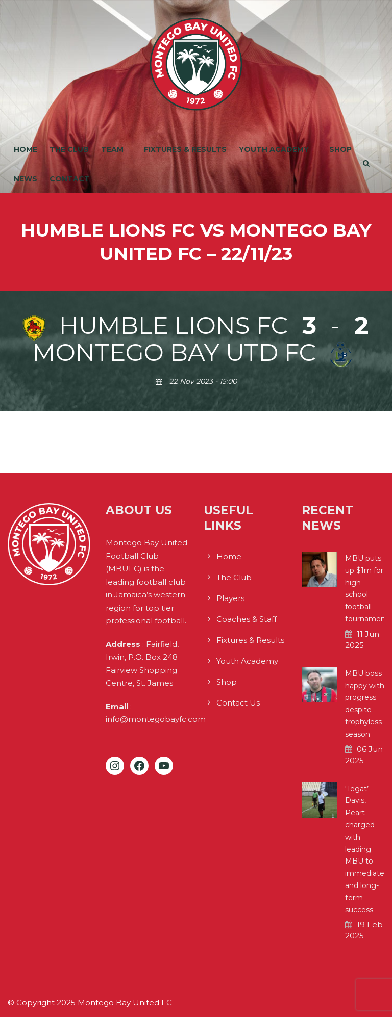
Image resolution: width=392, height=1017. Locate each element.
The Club (69, 149)
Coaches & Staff (246, 619)
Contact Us (238, 703)
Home (25, 149)
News (25, 179)
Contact (70, 179)
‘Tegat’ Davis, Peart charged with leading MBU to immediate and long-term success (364, 849)
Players (230, 598)
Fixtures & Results (185, 149)
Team (112, 149)
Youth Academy (274, 149)
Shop (340, 149)
